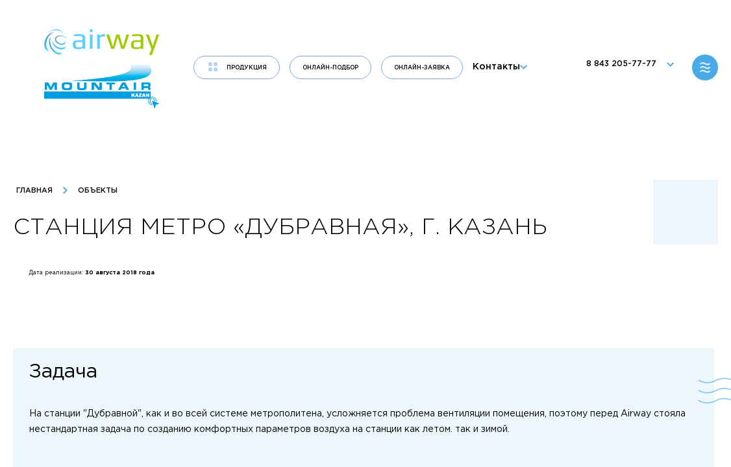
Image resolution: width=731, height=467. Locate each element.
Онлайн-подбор (330, 67)
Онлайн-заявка (422, 67)
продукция (247, 67)
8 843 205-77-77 (627, 67)
